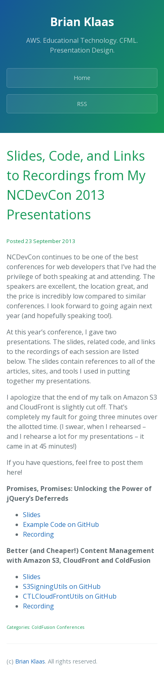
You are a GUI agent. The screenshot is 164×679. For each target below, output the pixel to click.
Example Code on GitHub (61, 524)
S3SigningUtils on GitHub (62, 586)
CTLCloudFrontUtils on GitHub (70, 596)
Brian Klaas (30, 661)
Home (82, 78)
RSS (82, 104)
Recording (38, 534)
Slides (31, 514)
